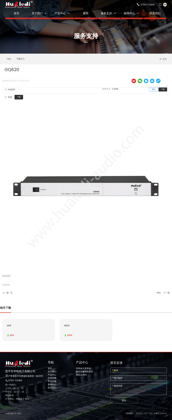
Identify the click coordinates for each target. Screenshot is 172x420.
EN (165, 4)
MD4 (67, 326)
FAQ (9, 59)
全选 (10, 97)
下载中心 (20, 59)
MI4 (159, 293)
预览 (153, 89)
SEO (151, 413)
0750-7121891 (148, 4)
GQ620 (11, 89)
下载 (163, 89)
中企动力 (139, 413)
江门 (146, 413)
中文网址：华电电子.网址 (17, 399)
